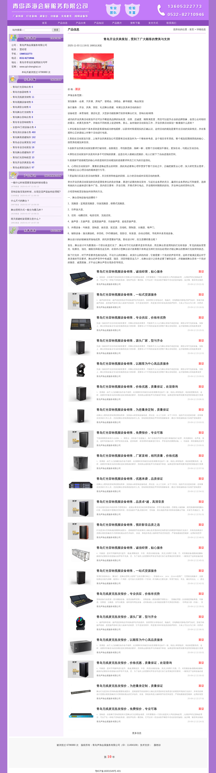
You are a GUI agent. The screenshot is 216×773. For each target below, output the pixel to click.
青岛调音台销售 (21, 107)
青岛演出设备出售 (22, 132)
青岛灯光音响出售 (22, 87)
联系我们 (171, 23)
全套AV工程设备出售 (23, 127)
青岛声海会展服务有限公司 (108, 284)
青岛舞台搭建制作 (22, 152)
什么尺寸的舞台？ (20, 201)
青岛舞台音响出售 (22, 117)
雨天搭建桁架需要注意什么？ (26, 219)
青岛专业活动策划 (22, 147)
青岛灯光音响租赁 (22, 157)
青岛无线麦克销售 (22, 97)
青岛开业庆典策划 (22, 162)
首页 (44, 23)
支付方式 (153, 23)
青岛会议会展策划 (22, 142)
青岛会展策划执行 (22, 167)
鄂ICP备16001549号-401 (108, 771)
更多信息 (136, 733)
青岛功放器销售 (21, 92)
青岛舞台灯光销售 (22, 112)
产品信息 (63, 23)
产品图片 (117, 23)
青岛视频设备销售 (22, 102)
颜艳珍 (157, 745)
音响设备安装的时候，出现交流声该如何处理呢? (36, 191)
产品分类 (81, 23)
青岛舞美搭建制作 (22, 137)
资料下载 (135, 23)
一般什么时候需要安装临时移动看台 (29, 182)
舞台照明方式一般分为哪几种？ (27, 210)
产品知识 (99, 23)
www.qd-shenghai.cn (30, 66)
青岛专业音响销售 (22, 122)
